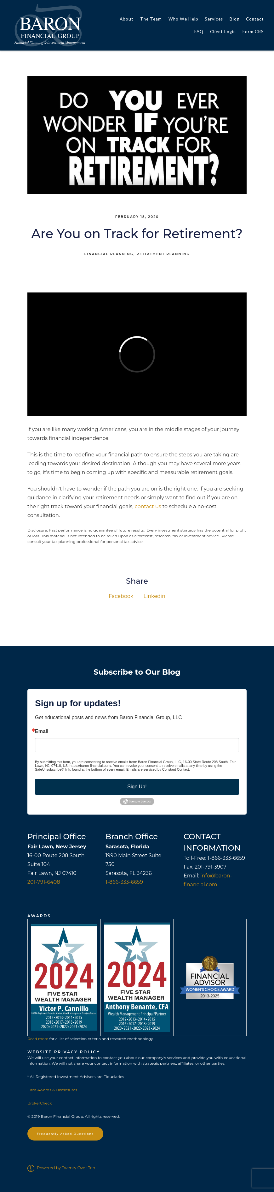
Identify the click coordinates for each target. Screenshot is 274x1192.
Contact (255, 18)
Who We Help (183, 18)
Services (214, 18)
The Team (151, 18)
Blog (234, 18)
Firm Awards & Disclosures (52, 1089)
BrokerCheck (39, 1103)
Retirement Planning (163, 254)
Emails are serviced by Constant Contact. (158, 769)
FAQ (198, 31)
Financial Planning (109, 254)
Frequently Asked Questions (65, 1133)
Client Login (223, 31)
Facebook (121, 596)
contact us (148, 506)
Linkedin (154, 596)
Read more (37, 1038)
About (127, 18)
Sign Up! (136, 786)
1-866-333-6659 (124, 882)
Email (42, 731)
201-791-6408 (43, 882)
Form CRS (253, 31)
